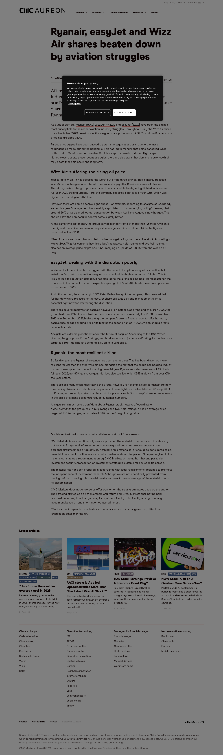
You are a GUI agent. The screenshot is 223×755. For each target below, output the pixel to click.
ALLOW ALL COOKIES (124, 113)
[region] (112, 98)
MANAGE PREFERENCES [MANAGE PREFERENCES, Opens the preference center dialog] (97, 113)
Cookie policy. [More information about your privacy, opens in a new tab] (74, 104)
